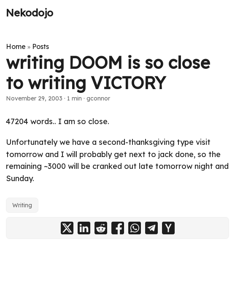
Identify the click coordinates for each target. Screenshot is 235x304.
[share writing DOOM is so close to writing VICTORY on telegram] (151, 228)
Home (16, 46)
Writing (22, 205)
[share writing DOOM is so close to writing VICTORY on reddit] (101, 228)
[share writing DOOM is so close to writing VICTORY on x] (67, 228)
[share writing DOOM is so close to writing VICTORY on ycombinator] (168, 228)
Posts (40, 46)
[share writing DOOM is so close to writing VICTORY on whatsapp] (134, 228)
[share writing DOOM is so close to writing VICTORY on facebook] (117, 228)
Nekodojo (29, 12)
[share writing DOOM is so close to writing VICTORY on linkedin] (84, 228)
